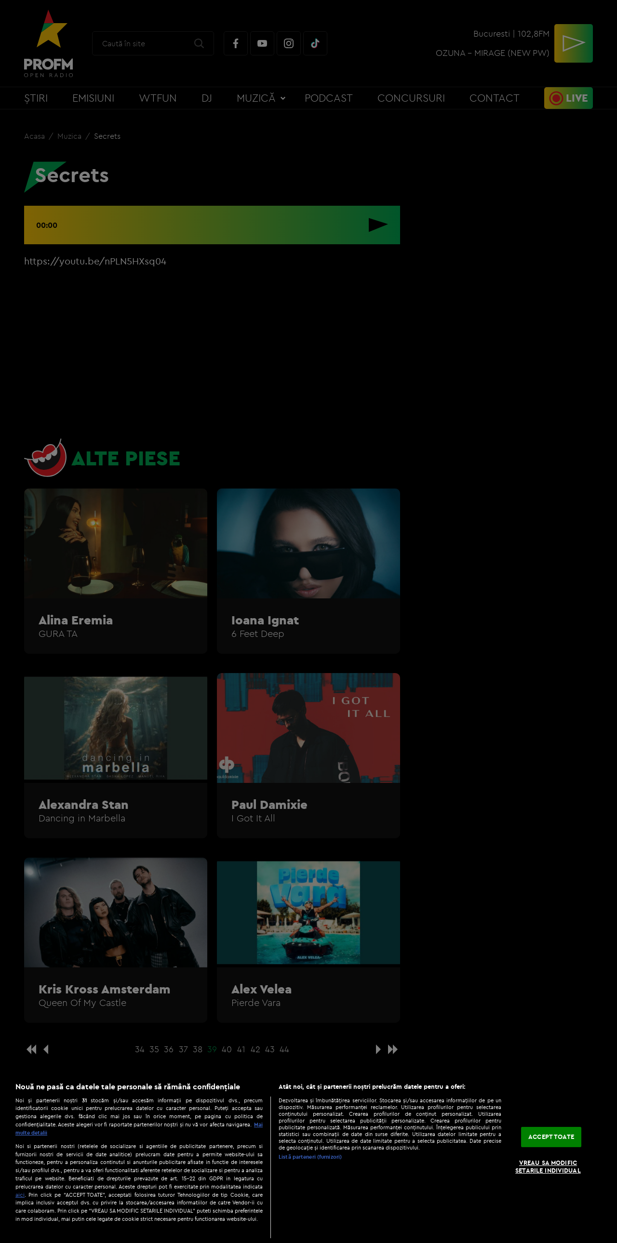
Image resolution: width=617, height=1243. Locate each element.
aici (20, 1194)
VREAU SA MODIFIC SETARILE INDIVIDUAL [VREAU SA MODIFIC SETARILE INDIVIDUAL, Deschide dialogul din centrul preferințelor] (547, 1166)
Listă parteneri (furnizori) (310, 1156)
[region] (308, 1157)
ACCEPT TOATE (551, 1137)
